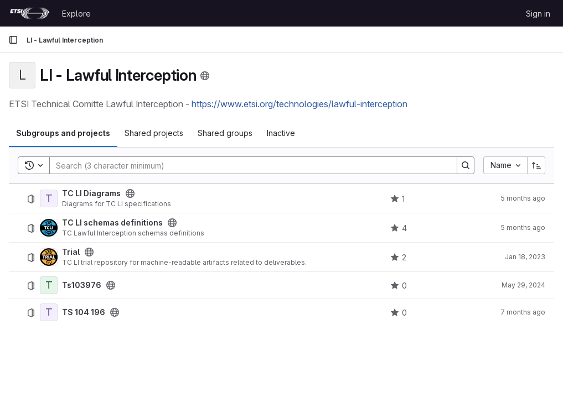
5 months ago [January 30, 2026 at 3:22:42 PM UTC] (522, 227)
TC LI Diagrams (91, 193)
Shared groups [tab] (225, 133)
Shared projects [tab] (154, 133)
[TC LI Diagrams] (49, 198)
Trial (71, 252)
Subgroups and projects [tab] (63, 133)
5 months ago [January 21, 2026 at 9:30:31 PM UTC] (522, 198)
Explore (76, 13)
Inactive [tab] (281, 133)
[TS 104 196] (49, 312)
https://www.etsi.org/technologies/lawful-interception (299, 103)
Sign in (538, 13)
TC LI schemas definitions (112, 222)
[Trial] (49, 257)
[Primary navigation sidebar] (13, 40)
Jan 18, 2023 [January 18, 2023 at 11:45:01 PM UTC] (525, 257)
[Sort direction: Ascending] (536, 165)
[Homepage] (29, 13)
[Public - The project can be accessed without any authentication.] (130, 193)
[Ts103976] (49, 285)
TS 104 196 (83, 312)
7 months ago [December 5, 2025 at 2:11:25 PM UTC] (522, 312)
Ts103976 (81, 285)
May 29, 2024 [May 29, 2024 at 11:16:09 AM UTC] (523, 285)
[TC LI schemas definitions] (49, 228)
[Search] (248, 165)
